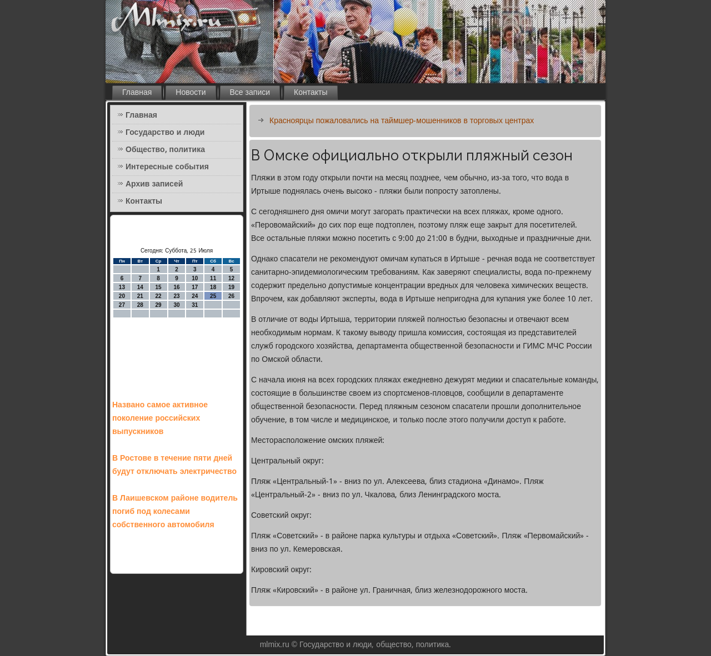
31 (195, 305)
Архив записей (154, 184)
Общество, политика (165, 150)
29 (159, 305)
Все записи (250, 92)
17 (195, 287)
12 (231, 278)
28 (140, 305)
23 (176, 296)
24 (195, 296)
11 (213, 278)
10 (195, 278)
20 (122, 296)
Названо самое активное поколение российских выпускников (160, 418)
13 (122, 287)
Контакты (310, 92)
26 (231, 296)
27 (122, 305)
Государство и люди (165, 132)
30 (176, 305)
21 (140, 296)
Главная (137, 92)
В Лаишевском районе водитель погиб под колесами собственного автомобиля (175, 512)
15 (159, 287)
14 (140, 287)
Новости (191, 92)
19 (231, 287)
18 (213, 287)
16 (176, 287)
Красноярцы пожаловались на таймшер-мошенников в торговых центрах (401, 121)
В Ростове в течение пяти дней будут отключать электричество (174, 465)
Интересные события (167, 167)
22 (159, 296)
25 (213, 296)
